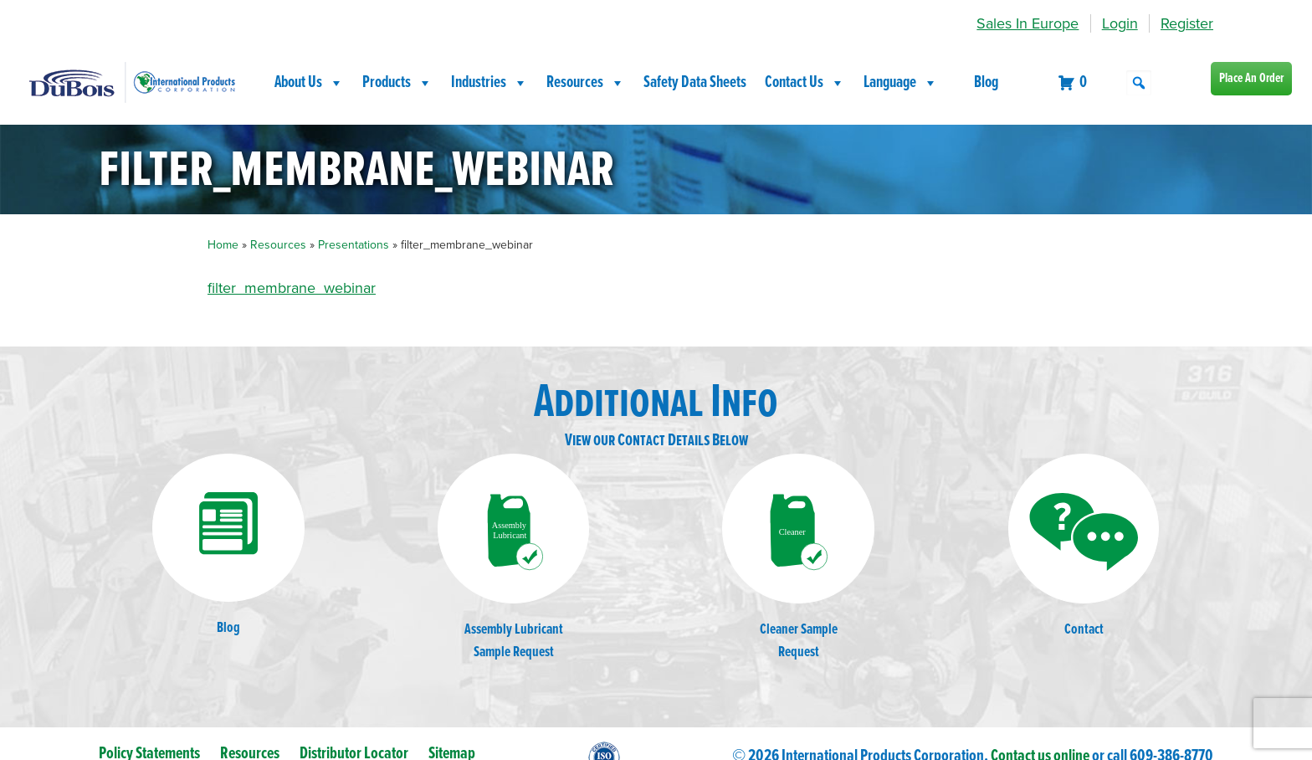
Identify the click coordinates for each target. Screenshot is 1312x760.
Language (901, 83)
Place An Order (1251, 78)
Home (223, 245)
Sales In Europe (1027, 23)
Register (1187, 23)
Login (1120, 23)
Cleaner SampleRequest (798, 558)
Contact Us (805, 83)
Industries (489, 83)
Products (397, 83)
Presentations (353, 245)
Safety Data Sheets (694, 83)
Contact (1083, 546)
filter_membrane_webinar (292, 288)
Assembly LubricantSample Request (514, 558)
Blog (986, 83)
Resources (585, 83)
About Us (309, 83)
